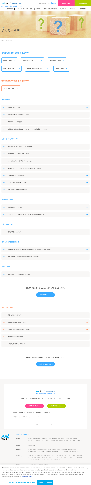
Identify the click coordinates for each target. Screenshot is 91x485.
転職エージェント (31, 441)
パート (43, 441)
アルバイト (38, 441)
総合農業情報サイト (56, 452)
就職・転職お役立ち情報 (50, 8)
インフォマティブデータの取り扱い (36, 417)
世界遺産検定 (48, 452)
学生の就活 (30, 439)
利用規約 (15, 417)
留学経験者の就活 (37, 439)
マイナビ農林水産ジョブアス (47, 460)
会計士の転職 (79, 456)
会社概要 (21, 413)
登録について (7, 60)
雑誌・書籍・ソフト (32, 452)
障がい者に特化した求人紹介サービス (64, 441)
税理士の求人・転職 (32, 458)
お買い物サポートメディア (74, 452)
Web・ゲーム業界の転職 (37, 456)
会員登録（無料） (66, 3)
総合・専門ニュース (32, 450)
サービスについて (9, 89)
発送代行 (36, 464)
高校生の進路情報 (31, 445)
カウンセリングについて (31, 60)
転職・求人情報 (69, 439)
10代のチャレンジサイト (42, 450)
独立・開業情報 (61, 439)
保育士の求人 (72, 458)
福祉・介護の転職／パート (78, 441)
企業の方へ (38, 8)
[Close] (87, 473)
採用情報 (46, 413)
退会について (60, 69)
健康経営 (41, 464)
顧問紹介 (39, 458)
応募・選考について (10, 69)
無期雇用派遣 (79, 458)
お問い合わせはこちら (45, 295)
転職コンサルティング (61, 456)
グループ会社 (29, 413)
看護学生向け (44, 439)
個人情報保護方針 (23, 417)
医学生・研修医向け (53, 439)
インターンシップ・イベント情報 (23, 8)
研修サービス (30, 464)
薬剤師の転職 (44, 458)
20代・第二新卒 (47, 456)
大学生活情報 (64, 450)
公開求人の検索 (9, 8)
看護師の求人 (51, 458)
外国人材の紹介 (57, 460)
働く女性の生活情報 (72, 450)
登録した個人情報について (36, 69)
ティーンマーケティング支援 (54, 450)
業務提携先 (38, 413)
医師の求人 (66, 458)
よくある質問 (82, 8)
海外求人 (75, 439)
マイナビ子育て (65, 452)
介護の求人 (37, 460)
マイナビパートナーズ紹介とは (68, 8)
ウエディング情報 (40, 452)
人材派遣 (29, 456)
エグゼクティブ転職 (71, 456)
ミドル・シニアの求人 (50, 441)
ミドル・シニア (31, 460)
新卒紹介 (53, 456)
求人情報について (56, 60)
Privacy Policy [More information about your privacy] (27, 482)
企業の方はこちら (83, 3)
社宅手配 (46, 464)
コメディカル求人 (59, 458)
